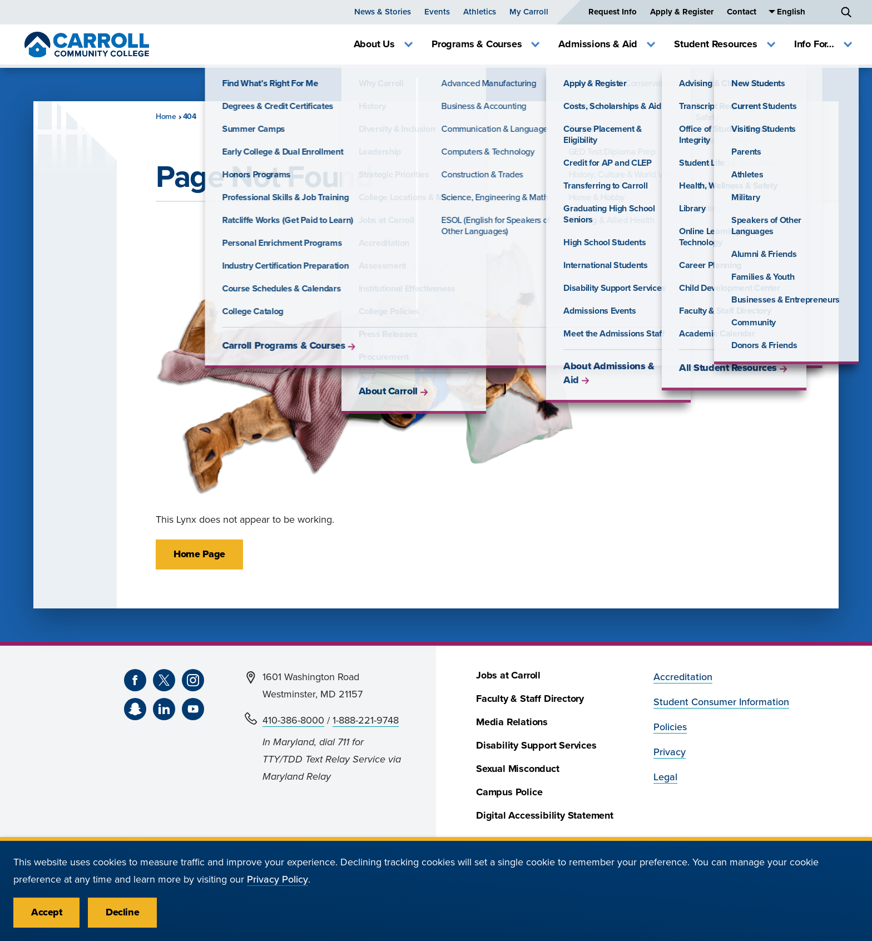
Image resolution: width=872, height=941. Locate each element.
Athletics (479, 12)
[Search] (846, 12)
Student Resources (724, 44)
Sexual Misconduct (517, 769)
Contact (741, 12)
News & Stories (382, 12)
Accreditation (682, 677)
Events (437, 12)
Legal (665, 777)
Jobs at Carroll (508, 675)
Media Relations (512, 722)
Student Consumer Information (721, 702)
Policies (670, 727)
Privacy (669, 752)
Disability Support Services (536, 745)
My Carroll (528, 12)
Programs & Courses (485, 44)
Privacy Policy (277, 879)
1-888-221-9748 (366, 720)
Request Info (612, 12)
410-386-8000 (293, 720)
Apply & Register (682, 12)
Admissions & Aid (606, 44)
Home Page (199, 554)
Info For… (823, 44)
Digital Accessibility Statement (544, 815)
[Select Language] (803, 12)
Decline (122, 912)
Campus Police (509, 792)
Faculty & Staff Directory (530, 699)
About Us (383, 44)
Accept (46, 912)
